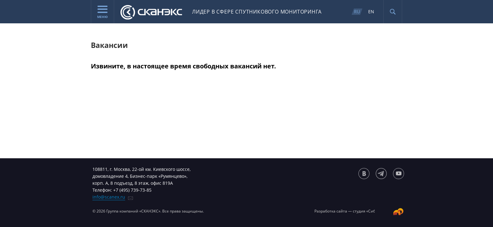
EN (371, 12)
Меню (102, 12)
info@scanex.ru (108, 197)
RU (357, 12)
